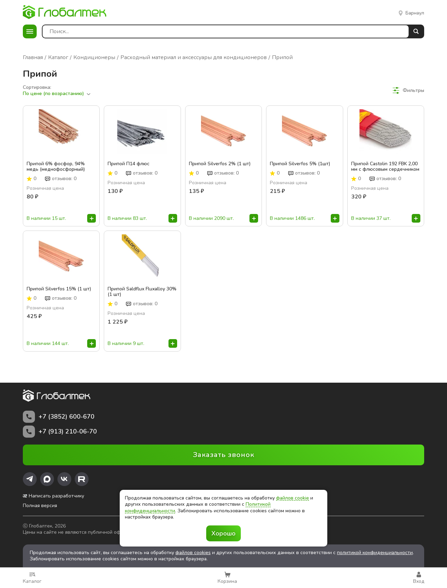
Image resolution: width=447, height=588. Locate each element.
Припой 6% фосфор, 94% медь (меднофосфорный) (56, 166)
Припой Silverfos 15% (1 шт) (59, 289)
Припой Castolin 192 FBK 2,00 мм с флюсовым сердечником (385, 166)
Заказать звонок (223, 454)
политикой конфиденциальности (375, 552)
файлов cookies (193, 552)
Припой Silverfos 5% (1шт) (300, 164)
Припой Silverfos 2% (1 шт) (219, 164)
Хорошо (223, 533)
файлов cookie (292, 498)
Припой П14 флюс (128, 164)
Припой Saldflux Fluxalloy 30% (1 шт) (142, 291)
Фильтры (408, 90)
